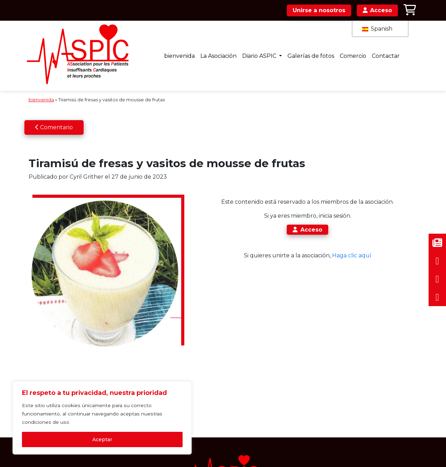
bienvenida (167, 51)
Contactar (379, 51)
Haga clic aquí (340, 247)
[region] (90, 412)
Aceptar (91, 438)
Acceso (296, 221)
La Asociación (208, 51)
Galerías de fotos (302, 51)
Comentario (54, 118)
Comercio (345, 51)
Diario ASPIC (250, 51)
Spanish (377, 28)
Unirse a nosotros (318, 10)
